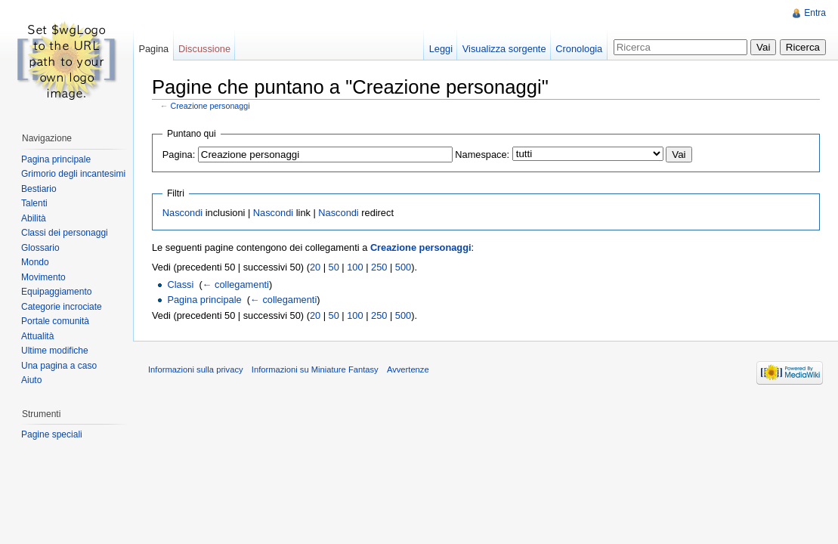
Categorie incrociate (61, 306)
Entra (815, 13)
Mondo (35, 262)
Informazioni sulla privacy (195, 369)
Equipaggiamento (56, 291)
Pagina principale (204, 299)
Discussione (204, 48)
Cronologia (578, 48)
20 (315, 267)
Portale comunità (55, 321)
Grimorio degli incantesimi (73, 173)
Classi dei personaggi (64, 232)
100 (355, 267)
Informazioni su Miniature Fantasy (315, 369)
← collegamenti (236, 284)
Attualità (37, 336)
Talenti (34, 203)
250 (379, 267)
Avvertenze (408, 369)
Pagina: (178, 154)
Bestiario (39, 189)
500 (403, 267)
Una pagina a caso (59, 365)
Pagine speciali (51, 434)
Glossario (40, 248)
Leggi (441, 48)
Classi (180, 284)
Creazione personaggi (210, 105)
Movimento (43, 277)
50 (334, 267)
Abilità (33, 218)
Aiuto (31, 380)
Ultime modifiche (54, 350)
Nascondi (182, 212)
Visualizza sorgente (504, 48)
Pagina (153, 48)
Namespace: (482, 154)
